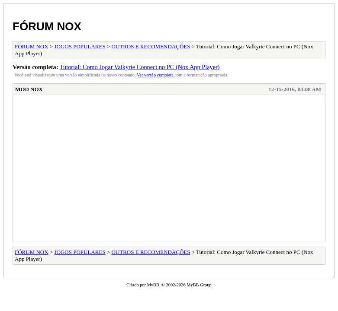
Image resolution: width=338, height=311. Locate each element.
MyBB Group (199, 284)
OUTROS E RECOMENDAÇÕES (150, 46)
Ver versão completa (155, 75)
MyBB (153, 284)
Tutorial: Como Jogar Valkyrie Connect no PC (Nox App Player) (140, 66)
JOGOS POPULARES (80, 46)
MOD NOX (29, 89)
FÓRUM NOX (47, 26)
